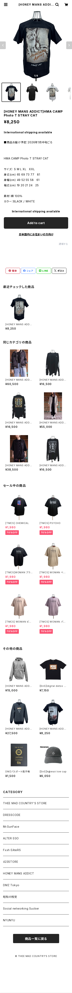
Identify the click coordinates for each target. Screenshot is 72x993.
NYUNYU (9, 920)
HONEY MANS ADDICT (18, 873)
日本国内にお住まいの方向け (36, 234)
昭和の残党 (10, 896)
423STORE (10, 861)
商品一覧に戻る (36, 939)
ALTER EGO (11, 838)
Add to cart (36, 223)
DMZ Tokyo (11, 885)
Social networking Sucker (21, 908)
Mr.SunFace (11, 826)
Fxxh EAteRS (12, 850)
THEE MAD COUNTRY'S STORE (25, 803)
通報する (63, 243)
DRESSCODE (12, 815)
